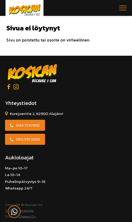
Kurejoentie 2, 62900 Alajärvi (36, 113)
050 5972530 (28, 139)
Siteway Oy (27, 216)
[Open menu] (122, 8)
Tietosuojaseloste (19, 210)
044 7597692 (28, 125)
